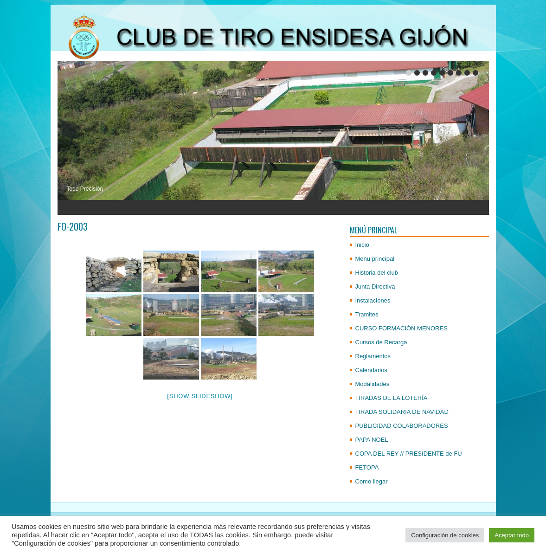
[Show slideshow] (199, 396)
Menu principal (375, 258)
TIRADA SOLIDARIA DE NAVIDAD (402, 411)
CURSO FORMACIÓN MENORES (401, 328)
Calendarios (371, 370)
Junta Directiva (375, 286)
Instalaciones (373, 300)
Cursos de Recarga (381, 342)
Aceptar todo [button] (512, 535)
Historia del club (376, 272)
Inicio (362, 244)
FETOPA (367, 467)
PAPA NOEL (371, 439)
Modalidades (372, 383)
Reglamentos (373, 356)
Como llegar (371, 481)
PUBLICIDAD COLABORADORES (401, 425)
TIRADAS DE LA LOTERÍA (391, 397)
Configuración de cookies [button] (445, 535)
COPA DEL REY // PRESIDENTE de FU (408, 453)
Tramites (367, 314)
